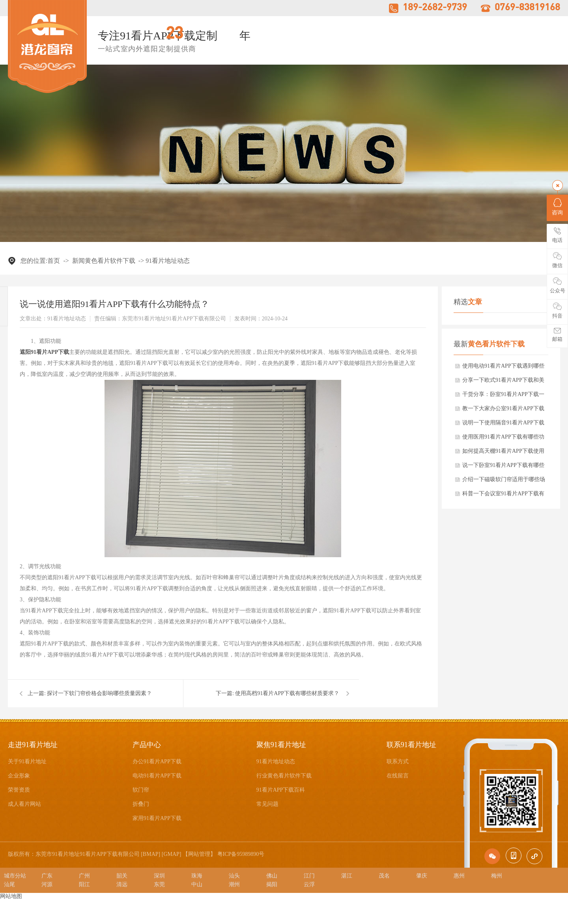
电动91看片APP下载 (157, 776)
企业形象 (19, 776)
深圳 (159, 876)
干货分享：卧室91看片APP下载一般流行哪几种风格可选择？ (503, 396)
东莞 (159, 884)
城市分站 (15, 876)
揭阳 (271, 884)
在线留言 (398, 776)
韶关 (121, 876)
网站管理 (199, 854)
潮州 (234, 884)
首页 (53, 260)
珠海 (196, 876)
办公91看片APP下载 (157, 761)
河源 (46, 884)
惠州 (459, 876)
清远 (121, 884)
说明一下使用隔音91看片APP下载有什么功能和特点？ (503, 425)
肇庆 (421, 876)
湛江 (346, 876)
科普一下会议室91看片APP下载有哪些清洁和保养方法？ (503, 496)
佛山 (271, 876)
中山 (196, 884)
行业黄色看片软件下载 (284, 776)
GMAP (171, 854)
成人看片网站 (24, 804)
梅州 (496, 876)
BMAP (151, 854)
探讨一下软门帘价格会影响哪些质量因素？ (99, 693)
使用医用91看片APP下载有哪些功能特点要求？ (503, 439)
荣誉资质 (19, 790)
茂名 (384, 876)
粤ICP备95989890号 (241, 854)
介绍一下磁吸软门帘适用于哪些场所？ (503, 481)
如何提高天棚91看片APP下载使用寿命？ (503, 453)
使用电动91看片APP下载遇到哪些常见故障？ (503, 368)
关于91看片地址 (27, 761)
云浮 (309, 884)
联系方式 (398, 761)
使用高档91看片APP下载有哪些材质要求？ (287, 693)
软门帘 (141, 790)
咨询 (557, 207)
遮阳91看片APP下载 (44, 352)
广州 (84, 876)
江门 (309, 876)
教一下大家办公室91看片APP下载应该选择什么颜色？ (503, 410)
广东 (46, 876)
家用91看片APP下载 (157, 818)
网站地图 (11, 896)
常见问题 (267, 804)
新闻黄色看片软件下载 (103, 260)
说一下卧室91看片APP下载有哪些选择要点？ (503, 467)
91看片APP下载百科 (280, 790)
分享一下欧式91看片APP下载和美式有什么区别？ (503, 382)
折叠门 (141, 804)
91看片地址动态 (168, 260)
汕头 (234, 876)
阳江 (84, 884)
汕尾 (9, 884)
